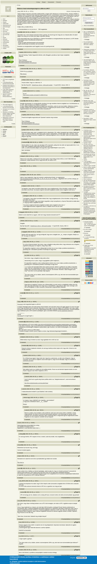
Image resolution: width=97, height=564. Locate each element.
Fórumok (58, 2)
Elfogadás (72, 558)
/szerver (5, 44)
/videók (4, 48)
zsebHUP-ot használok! (25, 530)
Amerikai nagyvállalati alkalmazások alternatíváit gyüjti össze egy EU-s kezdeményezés (90, 138)
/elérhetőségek (6, 26)
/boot (4, 19)
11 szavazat (87, 243)
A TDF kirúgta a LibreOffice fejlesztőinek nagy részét (90, 163)
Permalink (79, 32)
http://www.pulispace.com (25, 61)
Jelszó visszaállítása (89, 25)
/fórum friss (5, 30)
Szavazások (51, 2)
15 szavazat (87, 231)
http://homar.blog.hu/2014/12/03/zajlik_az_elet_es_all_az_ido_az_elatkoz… (39, 178)
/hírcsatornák (6, 34)
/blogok (4, 22)
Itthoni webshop (88, 179)
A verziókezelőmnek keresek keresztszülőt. (8, 83)
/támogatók (5, 45)
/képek (4, 37)
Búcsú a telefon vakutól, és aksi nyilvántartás (90, 168)
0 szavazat (20, 49)
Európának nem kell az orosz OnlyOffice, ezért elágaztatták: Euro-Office (89, 156)
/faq (4, 28)
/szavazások (6, 42)
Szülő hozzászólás (77, 52)
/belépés (5, 20)
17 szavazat (87, 227)
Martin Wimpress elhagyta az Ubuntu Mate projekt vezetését (89, 151)
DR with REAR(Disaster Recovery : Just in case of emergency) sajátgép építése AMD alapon (90, 182)
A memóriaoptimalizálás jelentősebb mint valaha (90, 200)
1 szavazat (21, 65)
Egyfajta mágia (87, 142)
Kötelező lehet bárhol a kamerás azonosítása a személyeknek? (8, 87)
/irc (3, 36)
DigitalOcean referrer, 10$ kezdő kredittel (42, 85)
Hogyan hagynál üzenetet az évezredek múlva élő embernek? (89, 172)
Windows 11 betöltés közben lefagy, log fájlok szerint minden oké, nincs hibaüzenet (9, 114)
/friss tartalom (6, 33)
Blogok (44, 2)
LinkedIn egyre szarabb (89, 165)
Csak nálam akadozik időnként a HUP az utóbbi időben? (8, 91)
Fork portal (20, 316)
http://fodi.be (23, 74)
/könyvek (5, 39)
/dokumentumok (7, 25)
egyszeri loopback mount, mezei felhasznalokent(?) (7, 95)
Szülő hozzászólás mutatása (79, 52)
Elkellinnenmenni (88, 177)
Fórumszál (20, 304)
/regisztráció (6, 40)
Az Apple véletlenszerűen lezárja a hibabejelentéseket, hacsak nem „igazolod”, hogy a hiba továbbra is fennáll (89, 195)
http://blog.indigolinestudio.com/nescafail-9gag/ (36, 383)
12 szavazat (87, 235)
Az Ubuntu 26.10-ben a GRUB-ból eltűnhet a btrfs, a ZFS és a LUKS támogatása (89, 188)
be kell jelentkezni (32, 29)
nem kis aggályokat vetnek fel (64, 310)
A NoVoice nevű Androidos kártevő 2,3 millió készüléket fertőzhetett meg (89, 132)
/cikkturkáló (5, 23)
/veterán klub (6, 47)
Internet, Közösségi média (73, 11)
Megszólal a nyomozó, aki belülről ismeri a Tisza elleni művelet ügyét (8, 119)
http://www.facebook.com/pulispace (28, 62)
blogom (25, 404)
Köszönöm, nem (81, 558)
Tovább (13, 98)
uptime (85, 159)
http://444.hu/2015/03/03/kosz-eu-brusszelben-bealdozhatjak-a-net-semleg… (57, 324)
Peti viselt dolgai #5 (8, 104)
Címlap (38, 2)
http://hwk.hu (20, 462)
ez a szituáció (29, 71)
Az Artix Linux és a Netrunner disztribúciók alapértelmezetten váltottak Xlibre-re (89, 146)
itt (32, 27)
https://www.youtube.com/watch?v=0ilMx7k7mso (35, 95)
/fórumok (5, 31)
